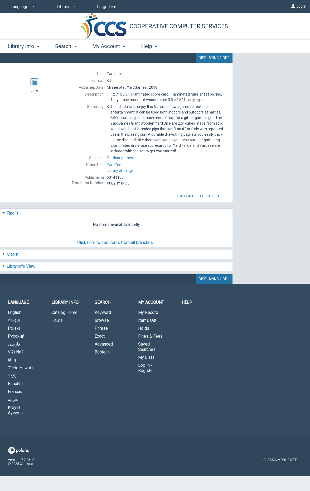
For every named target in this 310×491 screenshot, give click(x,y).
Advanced (104, 358)
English (14, 327)
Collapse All (211, 211)
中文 (12, 390)
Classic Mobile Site (280, 474)
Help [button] (149, 46)
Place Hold (260, 61)
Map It (12, 269)
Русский (16, 350)
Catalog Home (64, 327)
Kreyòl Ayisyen (15, 425)
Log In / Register (146, 382)
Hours (56, 335)
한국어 (14, 335)
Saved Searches (147, 361)
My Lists (146, 372)
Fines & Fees (150, 350)
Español (15, 398)
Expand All (184, 211)
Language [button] (18, 317)
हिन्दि (12, 374)
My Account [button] (108, 46)
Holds (143, 343)
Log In (301, 6)
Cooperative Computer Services (179, 26)
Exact (100, 350)
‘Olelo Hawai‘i (20, 382)
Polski (14, 343)
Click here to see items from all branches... (116, 257)
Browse (102, 335)
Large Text (107, 6)
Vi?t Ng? (15, 366)
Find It (12, 227)
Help (187, 317)
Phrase (101, 343)
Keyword (103, 327)
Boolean (102, 366)
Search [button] (65, 46)
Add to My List (270, 72)
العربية (14, 414)
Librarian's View (21, 281)
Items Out (147, 335)
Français (15, 406)
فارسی (14, 358)
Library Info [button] (23, 46)
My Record (148, 327)
